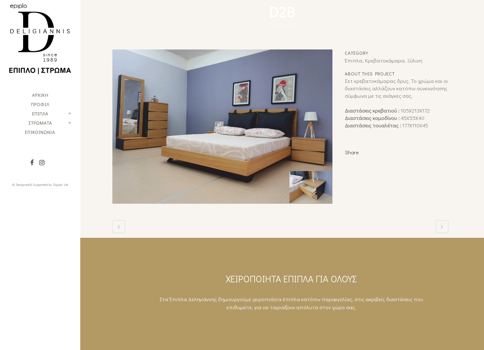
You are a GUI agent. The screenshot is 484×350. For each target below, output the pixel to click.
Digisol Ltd (60, 184)
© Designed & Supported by (32, 184)
